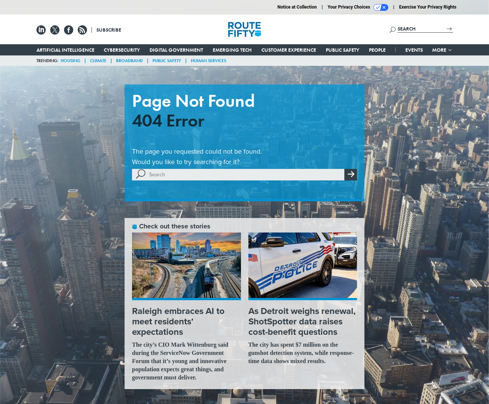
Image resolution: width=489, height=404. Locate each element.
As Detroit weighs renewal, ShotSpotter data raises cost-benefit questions (302, 321)
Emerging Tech (232, 50)
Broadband (129, 61)
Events (414, 50)
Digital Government (176, 50)
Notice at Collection (297, 7)
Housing (70, 61)
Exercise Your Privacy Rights (427, 7)
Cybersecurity (122, 50)
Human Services (208, 61)
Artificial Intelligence (65, 50)
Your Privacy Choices (358, 7)
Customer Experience (288, 50)
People (377, 50)
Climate (98, 61)
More (442, 50)
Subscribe (108, 29)
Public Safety (342, 50)
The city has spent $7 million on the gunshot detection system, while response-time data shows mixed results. (301, 353)
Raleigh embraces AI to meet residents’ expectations (178, 321)
